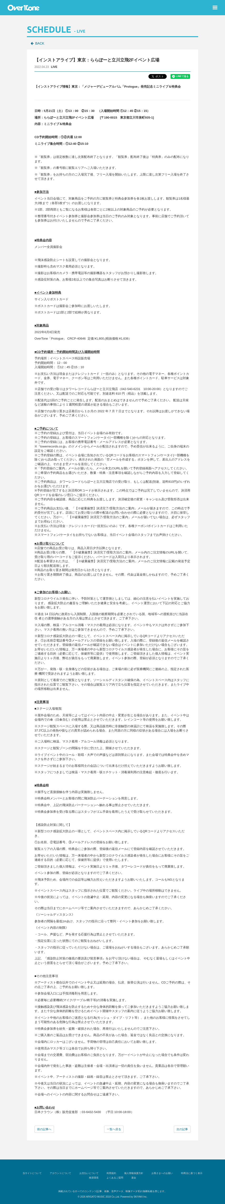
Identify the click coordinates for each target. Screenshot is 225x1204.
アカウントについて (61, 1173)
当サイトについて (33, 1173)
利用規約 (111, 1173)
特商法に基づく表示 (190, 1173)
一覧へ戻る (114, 1129)
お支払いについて (89, 1173)
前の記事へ (44, 1129)
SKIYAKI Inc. (140, 1196)
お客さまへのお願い (161, 1173)
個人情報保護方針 (133, 1173)
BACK (39, 43)
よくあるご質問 (115, 1177)
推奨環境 (94, 1177)
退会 (133, 1177)
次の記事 (182, 1129)
